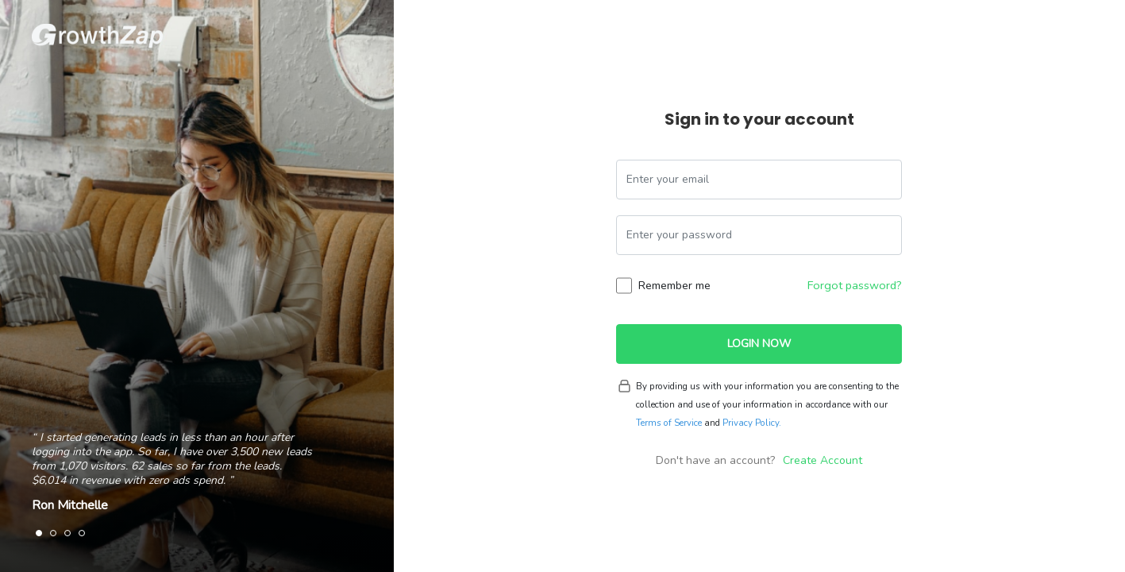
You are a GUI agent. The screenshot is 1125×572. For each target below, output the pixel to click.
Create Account (822, 460)
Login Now (759, 343)
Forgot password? (854, 285)
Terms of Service (669, 422)
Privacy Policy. (751, 422)
